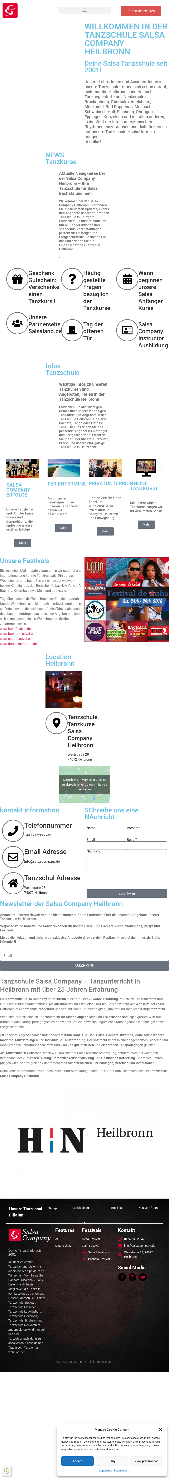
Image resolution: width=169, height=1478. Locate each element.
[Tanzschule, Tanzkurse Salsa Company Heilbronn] (56, 723)
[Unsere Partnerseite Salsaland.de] (17, 323)
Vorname (133, 828)
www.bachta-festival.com (18, 634)
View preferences (146, 1461)
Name (91, 828)
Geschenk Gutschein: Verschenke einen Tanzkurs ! (43, 287)
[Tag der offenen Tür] (72, 330)
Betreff (132, 839)
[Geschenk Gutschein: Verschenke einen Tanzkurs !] (17, 279)
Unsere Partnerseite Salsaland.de (45, 324)
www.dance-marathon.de (18, 644)
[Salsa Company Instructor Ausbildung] (127, 330)
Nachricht (94, 851)
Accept (77, 1461)
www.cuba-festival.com (17, 639)
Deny (111, 1461)
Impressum (105, 1470)
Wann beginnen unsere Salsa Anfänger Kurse (150, 291)
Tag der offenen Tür (93, 331)
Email (91, 839)
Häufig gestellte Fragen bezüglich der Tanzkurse (96, 291)
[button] (161, 1430)
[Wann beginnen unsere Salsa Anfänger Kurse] (127, 279)
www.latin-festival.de (15, 629)
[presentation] (118, 881)
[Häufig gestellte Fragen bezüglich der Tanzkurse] (72, 279)
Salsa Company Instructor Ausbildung (153, 335)
